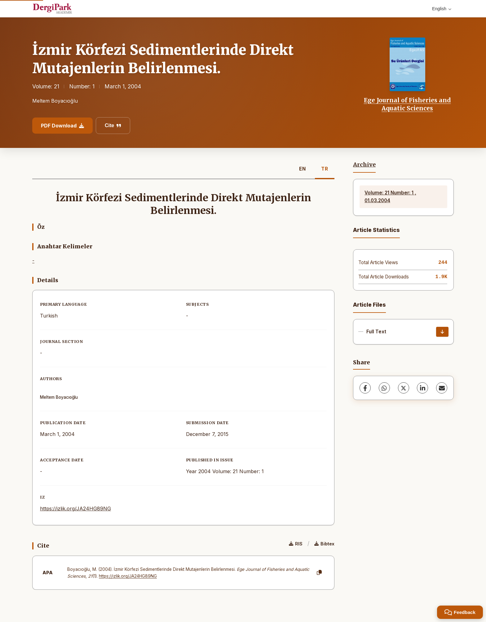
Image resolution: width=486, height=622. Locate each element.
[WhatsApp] (384, 387)
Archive (364, 164)
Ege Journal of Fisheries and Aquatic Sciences (407, 104)
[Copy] (319, 572)
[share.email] (441, 387)
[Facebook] (365, 387)
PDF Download (62, 125)
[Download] (442, 332)
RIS (296, 543)
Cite (113, 125)
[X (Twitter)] (403, 387)
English (441, 8)
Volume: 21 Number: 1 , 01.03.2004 (390, 196)
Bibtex (324, 543)
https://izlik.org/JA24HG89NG (75, 508)
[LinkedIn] (422, 387)
